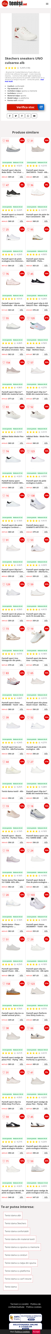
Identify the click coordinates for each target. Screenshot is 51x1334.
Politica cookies (33, 1306)
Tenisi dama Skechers (15, 1223)
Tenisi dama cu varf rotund (18, 1278)
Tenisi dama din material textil (20, 1239)
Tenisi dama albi (13, 1215)
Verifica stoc (30, 107)
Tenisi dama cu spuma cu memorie (22, 1247)
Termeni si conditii (19, 1304)
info (21, 176)
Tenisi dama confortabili (17, 1231)
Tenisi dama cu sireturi (16, 1255)
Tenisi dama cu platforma (17, 1270)
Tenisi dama (11, 1286)
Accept (36, 1331)
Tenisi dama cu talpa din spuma (20, 1263)
